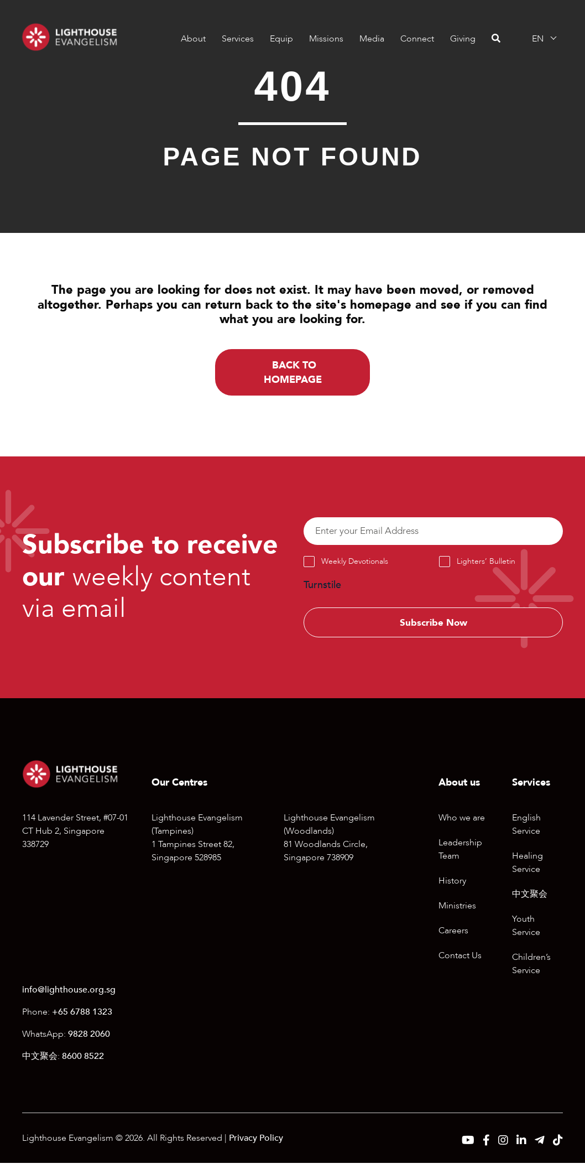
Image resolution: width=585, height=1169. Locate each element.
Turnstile (322, 589)
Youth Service (526, 931)
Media (371, 39)
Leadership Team (460, 855)
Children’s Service (531, 970)
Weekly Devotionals (354, 565)
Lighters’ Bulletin (486, 565)
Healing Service (527, 868)
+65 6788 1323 (82, 1018)
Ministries (457, 912)
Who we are (461, 824)
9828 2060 (89, 1040)
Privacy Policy (256, 1144)
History (452, 887)
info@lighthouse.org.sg (69, 996)
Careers (453, 937)
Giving (462, 39)
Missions (326, 39)
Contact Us (460, 961)
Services (237, 39)
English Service (526, 830)
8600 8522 (83, 1062)
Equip (280, 39)
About (192, 39)
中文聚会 (529, 900)
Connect (416, 39)
